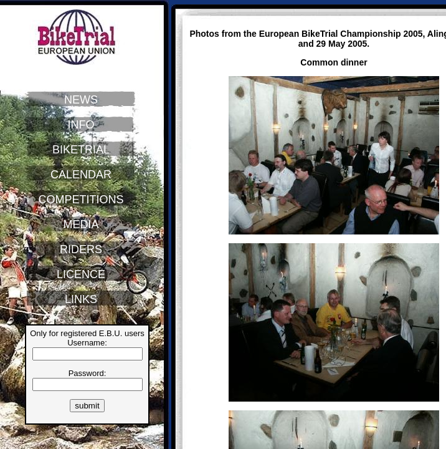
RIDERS (81, 249)
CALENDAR (81, 174)
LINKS (81, 299)
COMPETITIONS (80, 199)
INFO (81, 124)
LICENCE (81, 274)
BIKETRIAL (81, 149)
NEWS (81, 100)
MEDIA (80, 224)
